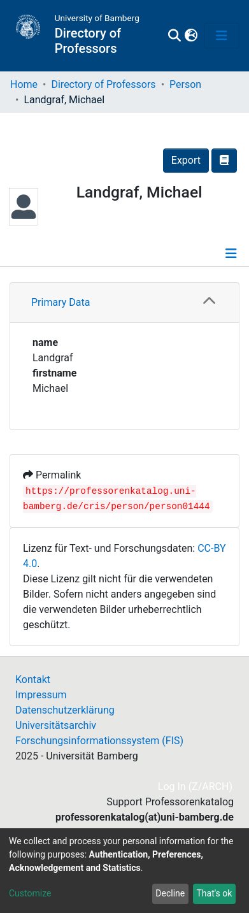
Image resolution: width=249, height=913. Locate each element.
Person (185, 84)
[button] (191, 35)
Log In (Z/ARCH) (196, 786)
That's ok (214, 893)
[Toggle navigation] (221, 35)
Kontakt (32, 679)
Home (24, 84)
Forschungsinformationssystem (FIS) (99, 741)
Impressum (41, 695)
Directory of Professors (103, 84)
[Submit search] (175, 35)
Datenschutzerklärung (65, 710)
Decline (170, 893)
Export (186, 160)
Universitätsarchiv (55, 725)
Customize (30, 893)
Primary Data (60, 302)
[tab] (124, 303)
